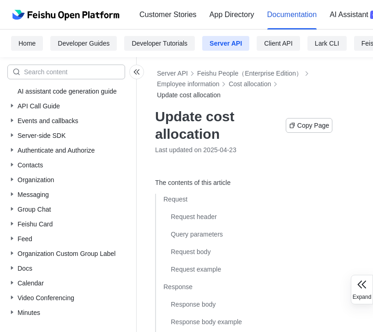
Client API (278, 43)
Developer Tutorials (159, 43)
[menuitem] (168, 15)
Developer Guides (83, 43)
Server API (226, 43)
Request (175, 199)
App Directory (232, 14)
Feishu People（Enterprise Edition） (249, 73)
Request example (196, 269)
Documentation (292, 14)
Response (178, 286)
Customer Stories (168, 14)
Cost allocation (250, 84)
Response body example (206, 322)
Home (27, 43)
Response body (193, 304)
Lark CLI (327, 43)
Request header (194, 216)
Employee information (188, 84)
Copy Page (309, 125)
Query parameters (197, 234)
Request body (191, 251)
